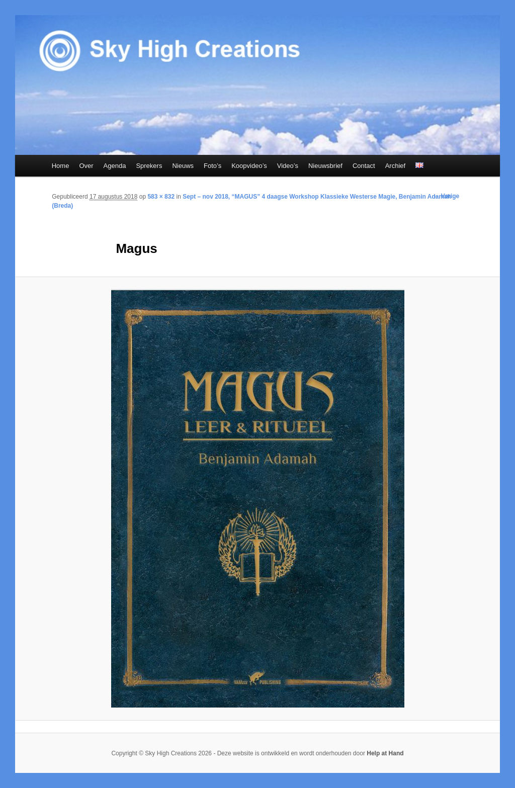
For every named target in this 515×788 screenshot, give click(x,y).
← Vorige (446, 196)
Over (86, 165)
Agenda (115, 165)
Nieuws (183, 165)
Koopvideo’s (249, 165)
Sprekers (149, 165)
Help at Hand (385, 753)
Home (60, 165)
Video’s (287, 165)
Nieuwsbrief (325, 165)
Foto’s (212, 165)
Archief (395, 165)
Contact (364, 165)
